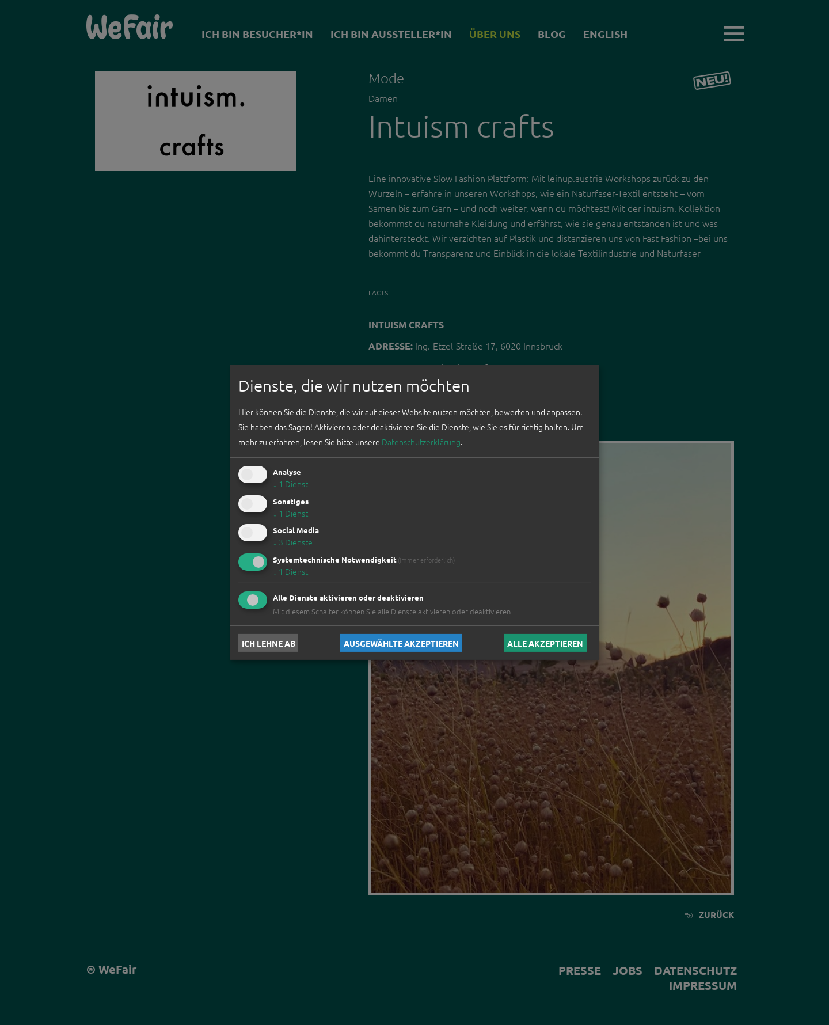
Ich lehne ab (268, 642)
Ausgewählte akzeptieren (401, 642)
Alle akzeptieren (545, 642)
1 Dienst (290, 483)
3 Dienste (293, 542)
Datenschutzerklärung (421, 441)
